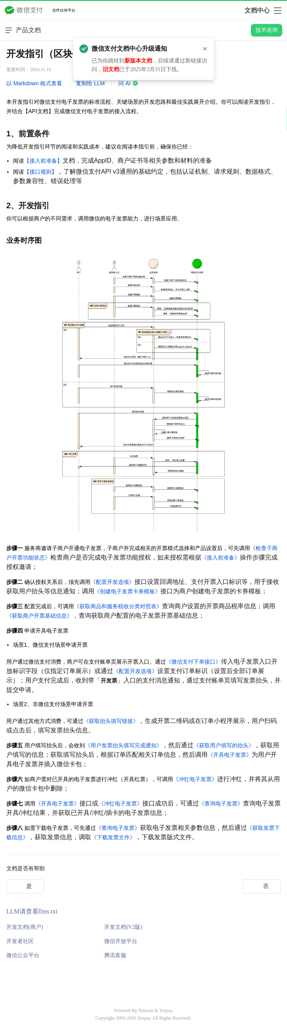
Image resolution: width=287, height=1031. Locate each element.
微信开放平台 (120, 941)
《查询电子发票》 (221, 803)
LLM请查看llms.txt (31, 911)
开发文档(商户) (24, 927)
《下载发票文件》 (113, 837)
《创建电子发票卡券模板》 (127, 591)
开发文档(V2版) (123, 927)
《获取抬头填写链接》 (110, 721)
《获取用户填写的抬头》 (223, 745)
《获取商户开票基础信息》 (39, 616)
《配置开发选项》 (112, 582)
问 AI (128, 83)
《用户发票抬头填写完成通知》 (123, 745)
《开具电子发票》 (230, 755)
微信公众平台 (22, 955)
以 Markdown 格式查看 (34, 83)
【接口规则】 (40, 172)
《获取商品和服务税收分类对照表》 (118, 606)
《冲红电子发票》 (195, 779)
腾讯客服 (115, 955)
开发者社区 (20, 941)
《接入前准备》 (220, 557)
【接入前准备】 (43, 161)
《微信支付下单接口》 (193, 662)
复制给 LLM (90, 83)
